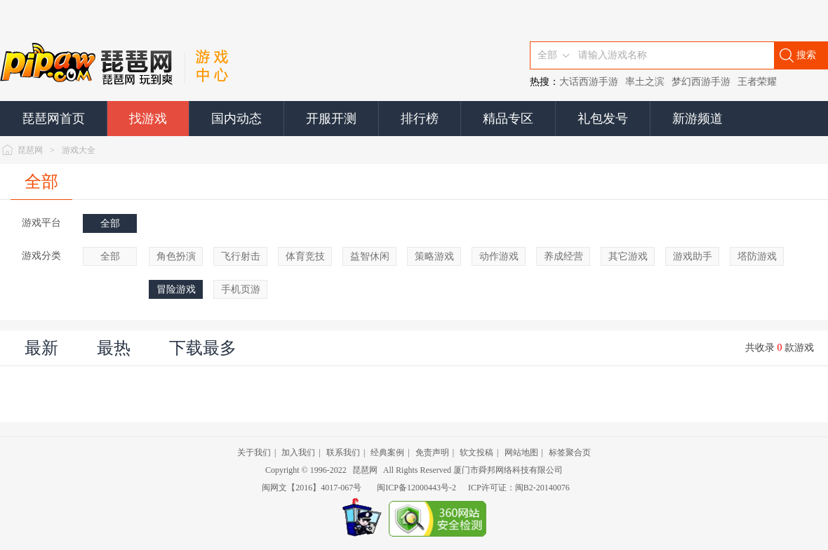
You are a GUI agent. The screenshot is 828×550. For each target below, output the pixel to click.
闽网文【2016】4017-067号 (311, 487)
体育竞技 (305, 256)
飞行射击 (240, 256)
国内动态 (236, 119)
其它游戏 (628, 256)
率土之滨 (645, 81)
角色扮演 (176, 256)
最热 (114, 348)
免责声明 (432, 452)
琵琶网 (30, 150)
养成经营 (563, 256)
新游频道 (697, 119)
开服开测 (331, 119)
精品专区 (508, 119)
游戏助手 (692, 256)
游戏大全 (78, 150)
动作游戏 (499, 256)
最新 (41, 348)
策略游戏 (434, 256)
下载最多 (202, 348)
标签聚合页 (570, 452)
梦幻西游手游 (701, 81)
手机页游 (240, 289)
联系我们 (343, 452)
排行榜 (420, 119)
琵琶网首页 (53, 119)
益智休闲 (369, 256)
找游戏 (148, 119)
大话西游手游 (588, 81)
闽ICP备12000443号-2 (416, 487)
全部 (41, 182)
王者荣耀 (757, 81)
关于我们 (254, 452)
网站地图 (521, 452)
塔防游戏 (757, 256)
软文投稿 (476, 452)
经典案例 (387, 452)
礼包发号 (602, 119)
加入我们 (298, 452)
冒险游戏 (176, 289)
